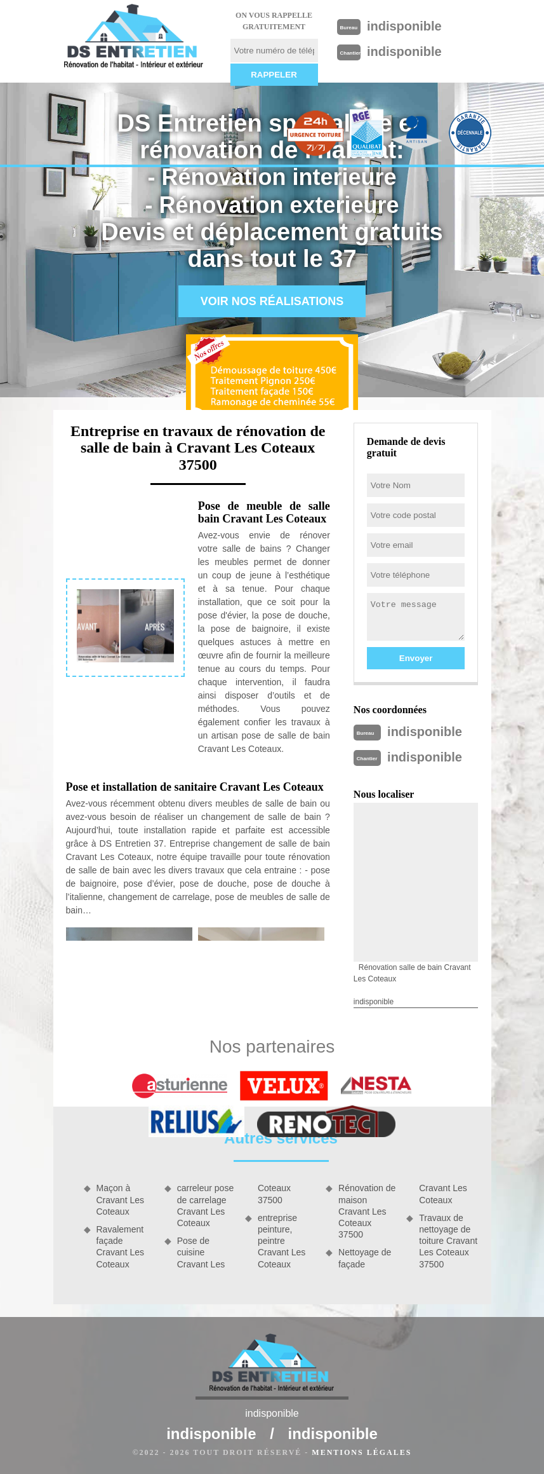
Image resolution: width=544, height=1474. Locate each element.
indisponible (404, 26)
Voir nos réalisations (272, 301)
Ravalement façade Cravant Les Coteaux (120, 1246)
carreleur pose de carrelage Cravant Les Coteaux (205, 1205)
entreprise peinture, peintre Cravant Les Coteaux (281, 1241)
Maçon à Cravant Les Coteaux (120, 1199)
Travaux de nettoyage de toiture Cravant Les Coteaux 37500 (448, 1241)
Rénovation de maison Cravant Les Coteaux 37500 (366, 1211)
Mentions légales (361, 1452)
